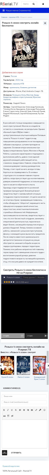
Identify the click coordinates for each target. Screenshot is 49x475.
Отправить (16, 453)
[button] (4, 410)
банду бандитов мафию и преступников (21, 96)
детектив (32, 87)
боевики (23, 87)
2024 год (19, 80)
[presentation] (4, 410)
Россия (14, 76)
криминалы (14, 87)
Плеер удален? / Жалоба (33, 277)
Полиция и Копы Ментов (22, 95)
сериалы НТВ (18, 84)
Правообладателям (11, 466)
